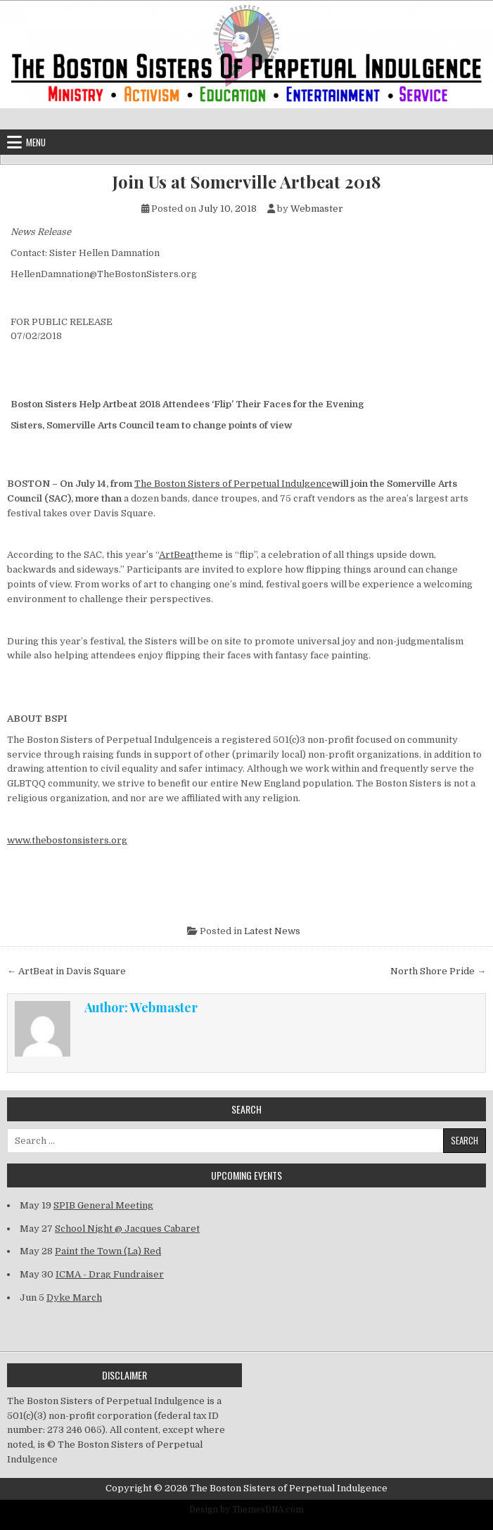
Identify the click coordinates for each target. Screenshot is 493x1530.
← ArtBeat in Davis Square (66, 971)
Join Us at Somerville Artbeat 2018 (247, 182)
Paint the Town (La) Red (108, 1251)
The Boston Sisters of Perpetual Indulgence (233, 483)
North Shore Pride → (438, 971)
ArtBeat (176, 554)
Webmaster (316, 208)
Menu (36, 142)
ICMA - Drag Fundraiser (110, 1274)
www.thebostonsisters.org (67, 840)
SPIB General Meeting (103, 1205)
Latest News (272, 931)
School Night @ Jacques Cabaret (127, 1228)
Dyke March (74, 1297)
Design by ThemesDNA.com (246, 1510)
